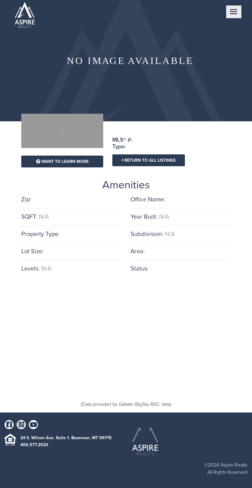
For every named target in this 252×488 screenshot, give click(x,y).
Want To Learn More (62, 161)
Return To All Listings (148, 160)
